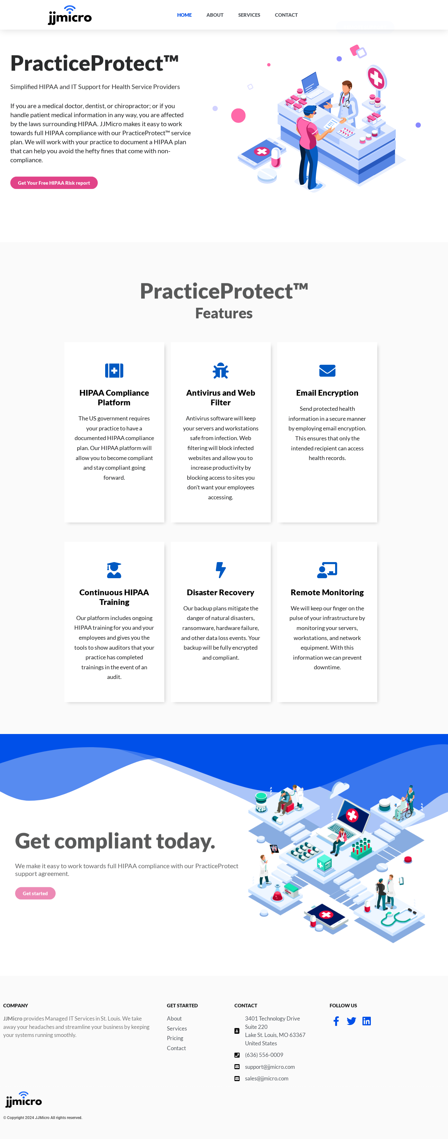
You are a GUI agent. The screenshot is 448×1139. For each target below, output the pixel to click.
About (215, 15)
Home (184, 15)
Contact (286, 15)
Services (249, 15)
